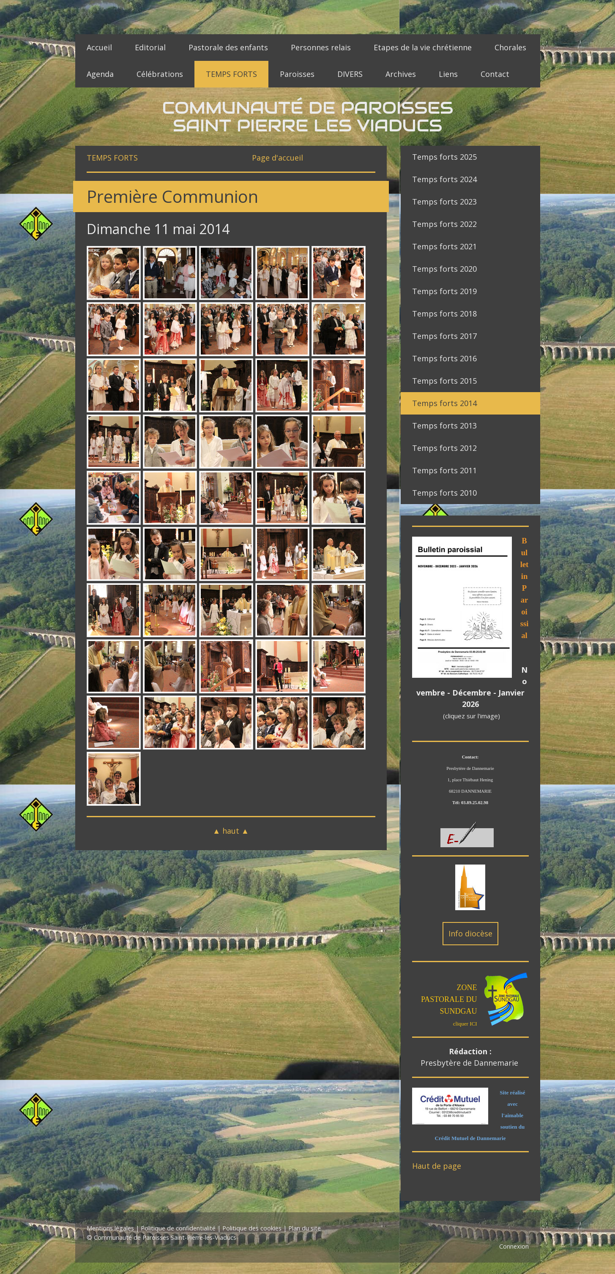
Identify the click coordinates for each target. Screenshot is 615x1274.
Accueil (99, 47)
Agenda (100, 74)
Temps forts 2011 (444, 470)
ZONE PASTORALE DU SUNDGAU (449, 999)
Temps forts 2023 (444, 201)
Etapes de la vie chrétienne (423, 47)
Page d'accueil (277, 158)
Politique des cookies (252, 1228)
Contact (495, 74)
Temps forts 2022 (444, 224)
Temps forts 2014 (444, 403)
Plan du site (304, 1228)
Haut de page (436, 1166)
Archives (400, 74)
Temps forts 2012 (444, 448)
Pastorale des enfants (228, 47)
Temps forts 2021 (444, 246)
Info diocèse (470, 933)
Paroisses (297, 74)
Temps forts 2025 (444, 157)
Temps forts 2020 (444, 269)
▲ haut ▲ (231, 831)
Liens (448, 74)
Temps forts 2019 (444, 291)
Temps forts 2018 (444, 313)
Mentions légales (110, 1228)
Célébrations (160, 74)
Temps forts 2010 (444, 493)
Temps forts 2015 (444, 381)
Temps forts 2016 (444, 358)
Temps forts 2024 (444, 179)
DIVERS (350, 74)
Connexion (514, 1246)
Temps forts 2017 (444, 336)
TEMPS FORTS (231, 74)
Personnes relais (321, 47)
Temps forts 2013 (444, 425)
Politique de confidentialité (178, 1228)
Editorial (150, 47)
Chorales (510, 47)
